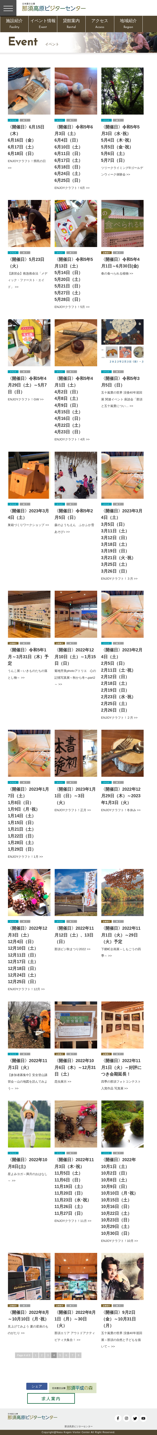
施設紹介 (14, 24)
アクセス (100, 24)
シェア (32, 1386)
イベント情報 (43, 24)
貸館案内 (71, 24)
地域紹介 (128, 24)
